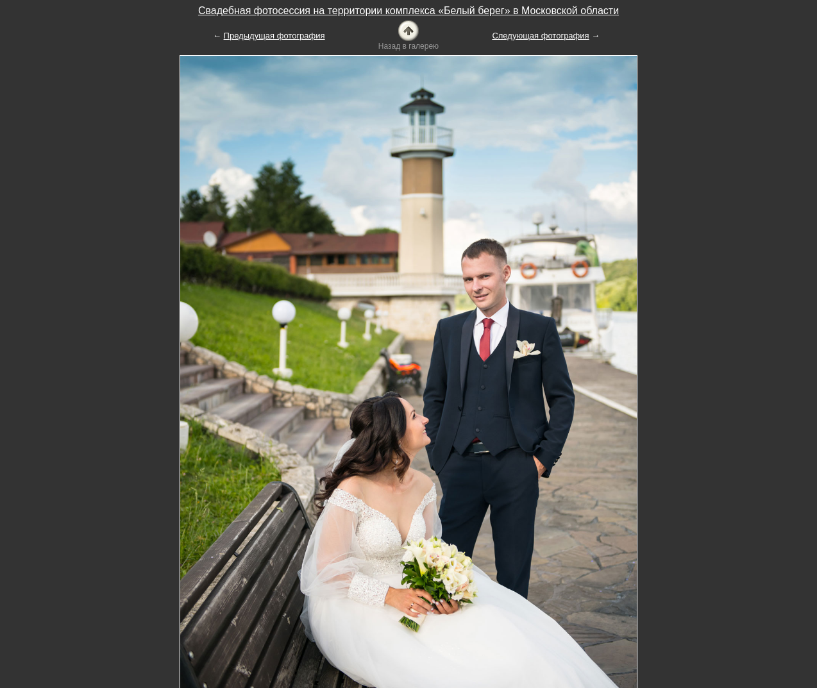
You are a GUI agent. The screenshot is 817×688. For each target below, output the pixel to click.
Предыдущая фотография (274, 35)
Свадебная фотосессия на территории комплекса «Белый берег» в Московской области (408, 10)
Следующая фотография (540, 35)
